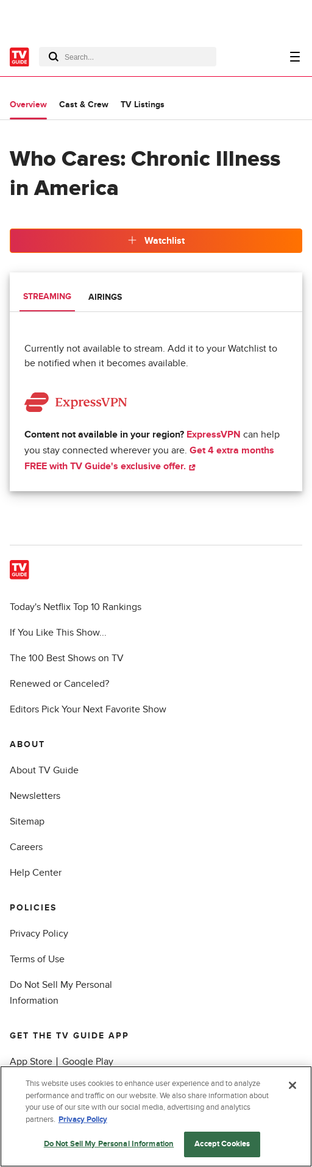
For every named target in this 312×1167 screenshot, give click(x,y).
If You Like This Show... (58, 632)
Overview (28, 104)
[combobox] (127, 56)
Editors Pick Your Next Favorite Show (88, 709)
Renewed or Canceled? (59, 684)
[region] (156, 1116)
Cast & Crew (83, 104)
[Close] (292, 1085)
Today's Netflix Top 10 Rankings (75, 607)
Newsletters (35, 796)
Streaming (47, 296)
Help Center (36, 873)
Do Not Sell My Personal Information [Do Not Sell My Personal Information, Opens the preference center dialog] (109, 1144)
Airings (105, 297)
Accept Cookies (222, 1144)
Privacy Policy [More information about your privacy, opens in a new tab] (82, 1119)
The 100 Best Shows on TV (67, 658)
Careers (26, 847)
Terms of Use (37, 959)
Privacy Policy (39, 934)
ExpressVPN (213, 434)
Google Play (87, 1061)
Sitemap (27, 821)
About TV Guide (44, 770)
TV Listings (143, 104)
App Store (31, 1061)
